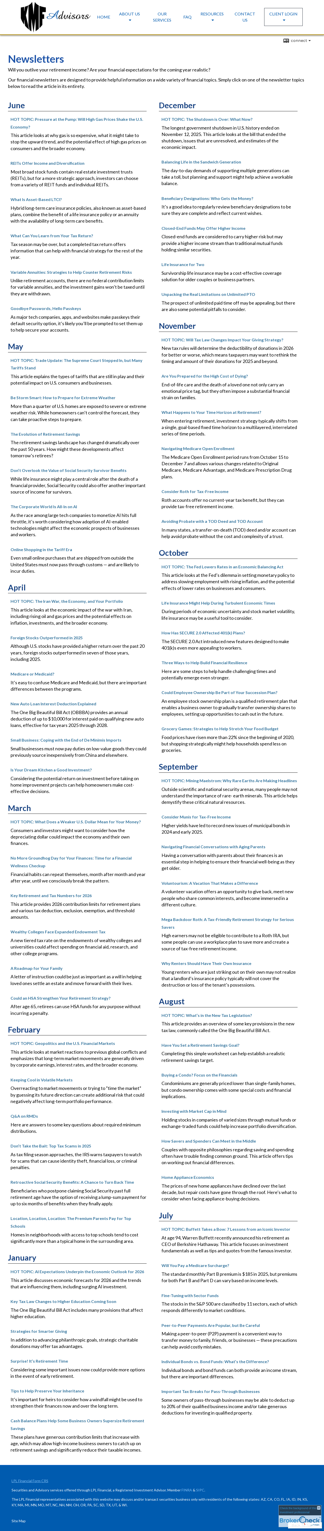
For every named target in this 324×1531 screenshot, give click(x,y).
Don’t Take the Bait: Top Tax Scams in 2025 (51, 1145)
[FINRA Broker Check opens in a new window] (300, 1516)
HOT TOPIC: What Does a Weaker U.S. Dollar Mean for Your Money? (76, 821)
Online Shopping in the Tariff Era (41, 549)
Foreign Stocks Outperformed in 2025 (47, 637)
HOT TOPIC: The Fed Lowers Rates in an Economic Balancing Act (222, 566)
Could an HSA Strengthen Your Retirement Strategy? (61, 998)
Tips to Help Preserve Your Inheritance (47, 1390)
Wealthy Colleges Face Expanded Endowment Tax (58, 931)
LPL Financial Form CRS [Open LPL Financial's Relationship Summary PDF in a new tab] (30, 1481)
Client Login (283, 13)
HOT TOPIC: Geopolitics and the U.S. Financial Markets (63, 1043)
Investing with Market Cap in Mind (193, 1111)
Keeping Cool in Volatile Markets (42, 1079)
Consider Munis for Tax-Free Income (196, 816)
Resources (212, 13)
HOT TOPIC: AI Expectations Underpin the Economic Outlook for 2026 (77, 1271)
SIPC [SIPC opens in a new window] (200, 1490)
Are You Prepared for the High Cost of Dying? (204, 375)
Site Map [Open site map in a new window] (19, 1521)
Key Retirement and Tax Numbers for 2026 (51, 895)
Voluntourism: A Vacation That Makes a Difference (209, 883)
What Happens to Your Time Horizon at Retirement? (211, 412)
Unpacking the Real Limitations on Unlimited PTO (208, 294)
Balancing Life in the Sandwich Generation (201, 161)
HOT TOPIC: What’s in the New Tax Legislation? (206, 1015)
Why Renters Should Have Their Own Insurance (206, 963)
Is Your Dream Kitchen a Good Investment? (51, 769)
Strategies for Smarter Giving (39, 1331)
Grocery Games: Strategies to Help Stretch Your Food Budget (220, 728)
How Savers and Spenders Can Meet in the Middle (208, 1140)
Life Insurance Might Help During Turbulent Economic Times (218, 602)
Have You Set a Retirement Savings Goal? (200, 1045)
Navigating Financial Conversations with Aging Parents (213, 846)
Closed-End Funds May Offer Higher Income (203, 228)
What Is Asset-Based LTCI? (36, 199)
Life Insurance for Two (182, 264)
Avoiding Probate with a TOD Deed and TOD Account (212, 521)
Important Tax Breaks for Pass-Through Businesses (210, 1391)
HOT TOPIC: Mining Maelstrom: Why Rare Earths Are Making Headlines (229, 780)
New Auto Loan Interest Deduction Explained (53, 703)
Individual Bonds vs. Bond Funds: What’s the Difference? (215, 1361)
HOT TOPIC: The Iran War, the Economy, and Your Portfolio (67, 601)
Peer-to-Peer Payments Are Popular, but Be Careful (210, 1325)
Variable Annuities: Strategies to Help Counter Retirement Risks (71, 272)
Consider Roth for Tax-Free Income (194, 491)
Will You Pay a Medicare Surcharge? (195, 1265)
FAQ (187, 16)
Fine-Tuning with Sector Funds (190, 1295)
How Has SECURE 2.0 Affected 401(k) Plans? (203, 632)
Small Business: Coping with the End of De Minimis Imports (66, 739)
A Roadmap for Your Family (37, 968)
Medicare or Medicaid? (32, 673)
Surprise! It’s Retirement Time (39, 1361)
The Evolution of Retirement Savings (45, 434)
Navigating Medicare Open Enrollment (198, 448)
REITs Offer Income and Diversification (47, 163)
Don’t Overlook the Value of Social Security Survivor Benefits (69, 470)
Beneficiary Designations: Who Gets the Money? (207, 198)
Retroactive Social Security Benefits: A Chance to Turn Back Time (72, 1182)
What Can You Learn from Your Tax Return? (52, 235)
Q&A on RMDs (24, 1116)
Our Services (162, 16)
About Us (129, 13)
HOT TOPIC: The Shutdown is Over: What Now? (207, 119)
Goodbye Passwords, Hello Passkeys (46, 308)
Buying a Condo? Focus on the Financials (199, 1074)
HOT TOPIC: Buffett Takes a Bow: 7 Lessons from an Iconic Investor (225, 1229)
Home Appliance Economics (187, 1177)
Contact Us (245, 16)
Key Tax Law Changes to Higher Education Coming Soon (63, 1301)
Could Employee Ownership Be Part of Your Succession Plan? (219, 692)
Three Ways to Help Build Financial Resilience (204, 662)
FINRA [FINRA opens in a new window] (187, 1490)
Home (103, 16)
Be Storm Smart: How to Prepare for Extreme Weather (63, 397)
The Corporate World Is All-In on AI (44, 506)
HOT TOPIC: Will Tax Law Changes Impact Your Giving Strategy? (222, 339)
